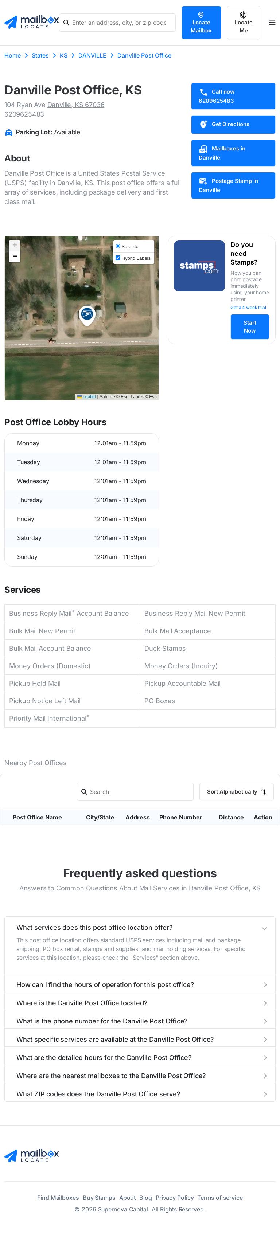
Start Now (250, 326)
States (40, 55)
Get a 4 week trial (248, 307)
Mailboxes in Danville (222, 152)
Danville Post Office (144, 55)
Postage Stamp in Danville (228, 185)
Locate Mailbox (201, 22)
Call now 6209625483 (217, 95)
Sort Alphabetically (236, 791)
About (127, 1197)
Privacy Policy (175, 1197)
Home (12, 55)
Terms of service (219, 1197)
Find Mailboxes (58, 1197)
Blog (145, 1197)
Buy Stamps (99, 1197)
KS (63, 55)
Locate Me (244, 22)
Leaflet (86, 396)
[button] (87, 316)
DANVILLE (92, 55)
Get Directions (224, 124)
